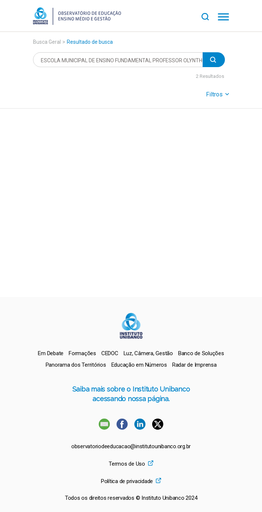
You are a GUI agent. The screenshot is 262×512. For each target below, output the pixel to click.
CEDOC (109, 353)
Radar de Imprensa (194, 364)
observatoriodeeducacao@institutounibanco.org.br (131, 446)
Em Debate (50, 353)
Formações (82, 353)
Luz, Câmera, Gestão (148, 353)
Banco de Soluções (201, 353)
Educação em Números (139, 364)
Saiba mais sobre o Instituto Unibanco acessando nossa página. (131, 394)
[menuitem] (50, 353)
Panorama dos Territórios (76, 364)
